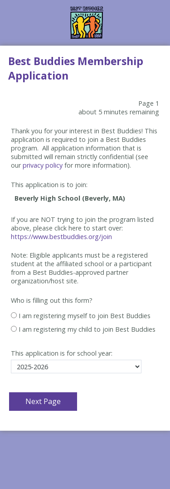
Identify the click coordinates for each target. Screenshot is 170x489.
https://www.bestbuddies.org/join (61, 236)
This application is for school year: (61, 353)
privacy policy (43, 165)
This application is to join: (49, 184)
